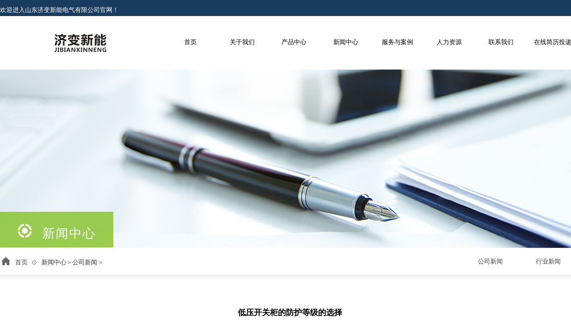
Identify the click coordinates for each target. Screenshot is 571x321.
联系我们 (500, 42)
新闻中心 (345, 42)
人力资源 (449, 42)
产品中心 (293, 42)
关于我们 (242, 42)
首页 (190, 42)
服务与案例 (397, 42)
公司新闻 (84, 262)
